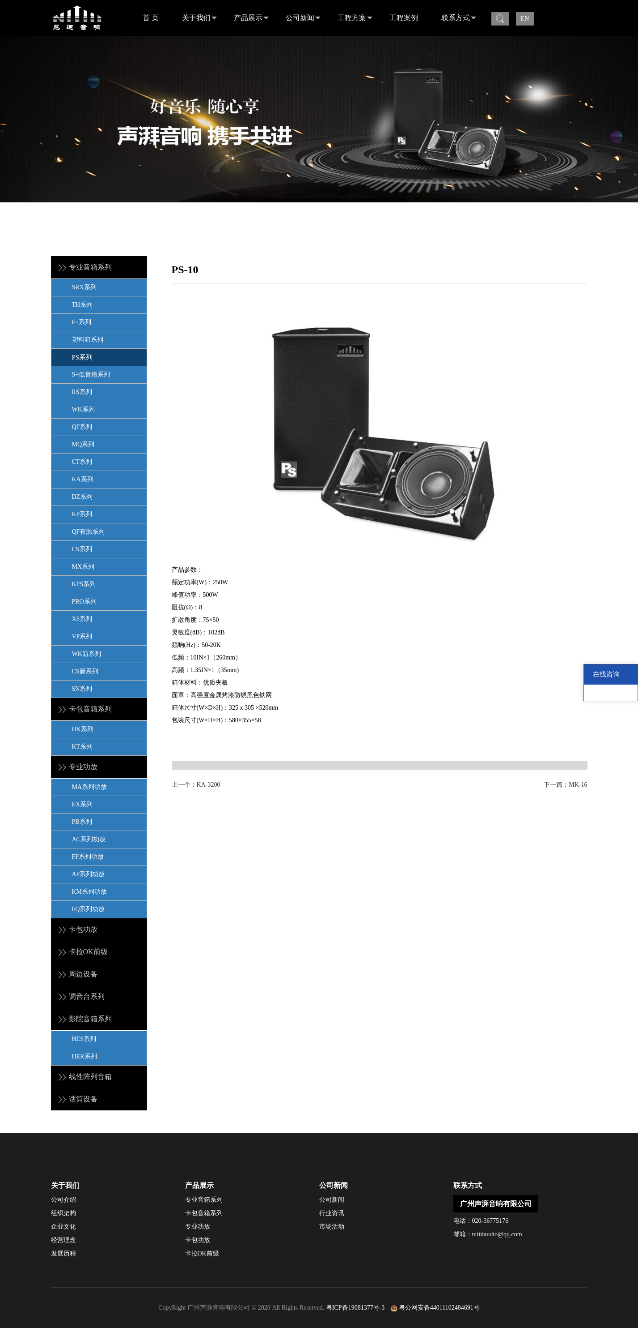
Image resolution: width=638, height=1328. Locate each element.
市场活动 (331, 1226)
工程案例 (403, 17)
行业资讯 (331, 1213)
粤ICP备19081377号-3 (355, 1307)
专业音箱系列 (204, 1199)
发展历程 (63, 1253)
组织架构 (63, 1213)
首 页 (151, 17)
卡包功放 (197, 1240)
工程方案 (355, 18)
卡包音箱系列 (204, 1213)
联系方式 (458, 18)
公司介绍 (63, 1199)
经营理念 (63, 1240)
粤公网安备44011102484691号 (439, 1307)
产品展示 (251, 18)
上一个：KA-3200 (196, 784)
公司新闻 (303, 18)
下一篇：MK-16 (565, 784)
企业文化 (63, 1226)
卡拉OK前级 (202, 1253)
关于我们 (199, 18)
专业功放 (197, 1226)
